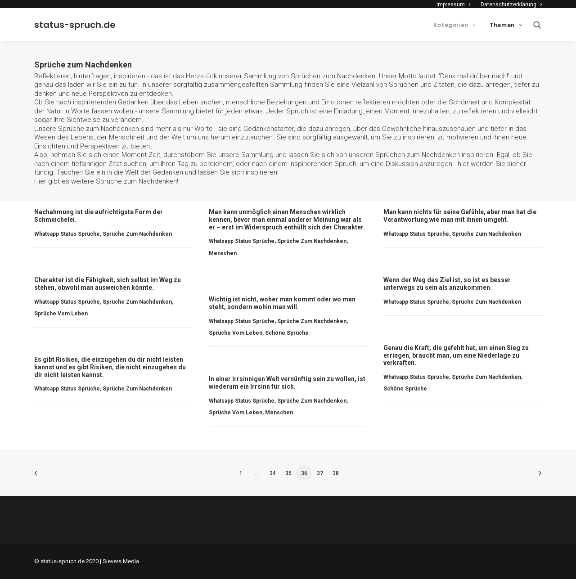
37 (320, 473)
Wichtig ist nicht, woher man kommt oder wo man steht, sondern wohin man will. (282, 303)
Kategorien (454, 25)
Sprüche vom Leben (61, 313)
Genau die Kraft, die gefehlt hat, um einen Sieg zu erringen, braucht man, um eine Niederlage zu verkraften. (456, 355)
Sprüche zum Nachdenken (136, 181)
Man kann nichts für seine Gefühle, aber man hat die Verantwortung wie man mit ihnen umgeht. (459, 215)
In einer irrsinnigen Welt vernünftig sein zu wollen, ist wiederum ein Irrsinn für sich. (287, 382)
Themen (506, 25)
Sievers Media (121, 561)
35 (288, 473)
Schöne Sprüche (287, 333)
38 (336, 473)
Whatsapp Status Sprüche (67, 234)
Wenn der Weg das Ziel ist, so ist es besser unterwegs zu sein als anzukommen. (447, 283)
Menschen (223, 253)
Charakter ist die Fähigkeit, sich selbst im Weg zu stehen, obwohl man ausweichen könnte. (107, 283)
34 (273, 473)
